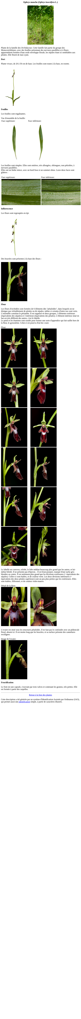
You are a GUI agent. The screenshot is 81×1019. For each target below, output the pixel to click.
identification (24, 702)
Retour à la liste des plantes (40, 695)
